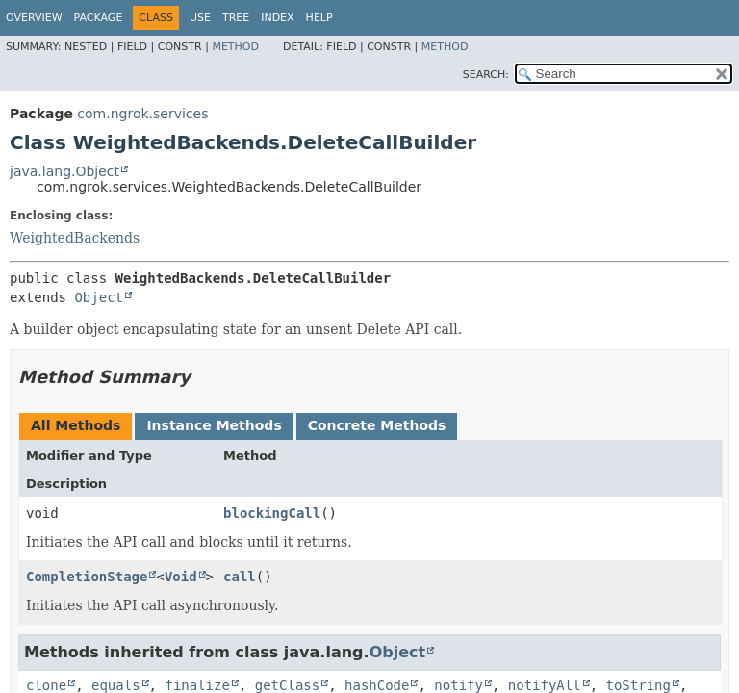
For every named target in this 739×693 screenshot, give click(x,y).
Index (277, 18)
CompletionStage (86, 576)
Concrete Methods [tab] (377, 425)
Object (98, 297)
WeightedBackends (75, 237)
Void (181, 576)
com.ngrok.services (142, 113)
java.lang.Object (64, 171)
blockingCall (271, 513)
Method (235, 46)
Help (319, 18)
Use (200, 18)
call (239, 576)
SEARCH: (486, 74)
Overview (34, 18)
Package (98, 18)
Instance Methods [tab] (213, 425)
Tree (235, 18)
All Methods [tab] (75, 425)
